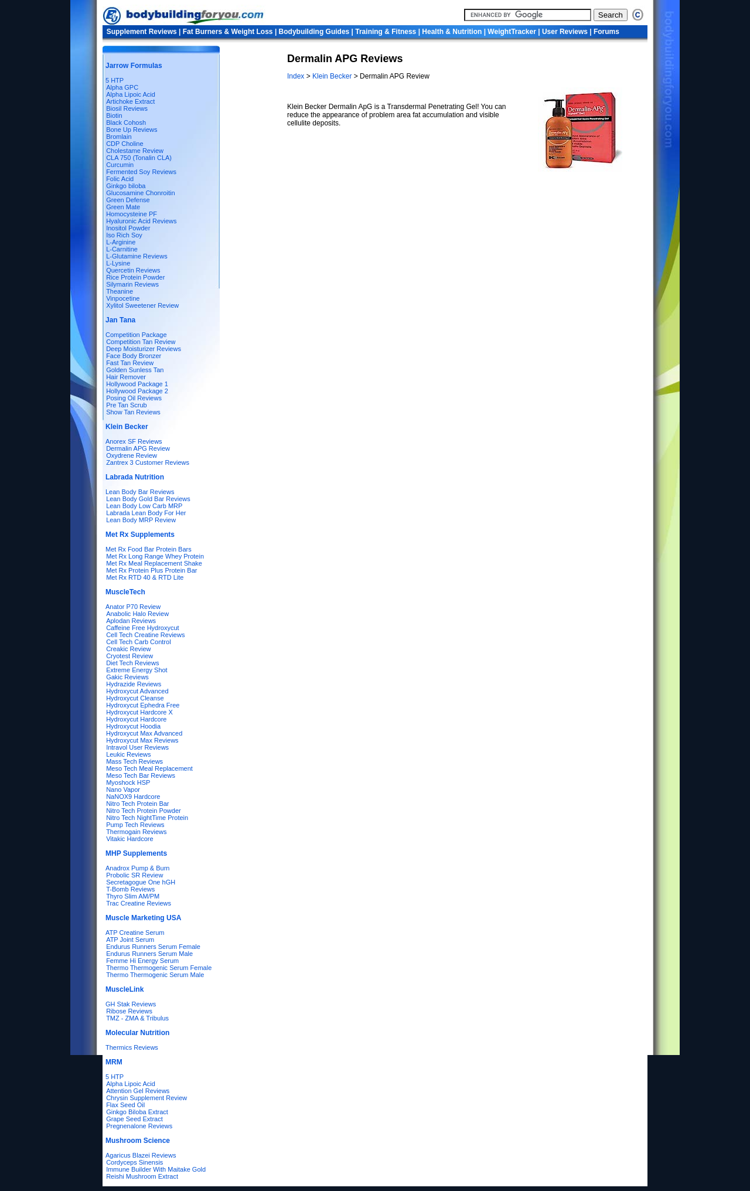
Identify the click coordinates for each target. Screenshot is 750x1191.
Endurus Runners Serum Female (153, 946)
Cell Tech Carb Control (138, 641)
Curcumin (120, 164)
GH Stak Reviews (130, 1004)
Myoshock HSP (128, 782)
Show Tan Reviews (133, 412)
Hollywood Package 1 (137, 383)
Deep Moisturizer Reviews (143, 348)
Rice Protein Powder (135, 277)
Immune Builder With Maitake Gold (156, 1169)
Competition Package (136, 334)
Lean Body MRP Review (141, 519)
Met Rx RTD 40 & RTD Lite (144, 577)
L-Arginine (120, 242)
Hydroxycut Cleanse (134, 698)
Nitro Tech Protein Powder (143, 810)
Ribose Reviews (129, 1011)
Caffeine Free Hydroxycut (142, 627)
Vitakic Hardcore (130, 838)
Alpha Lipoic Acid (130, 94)
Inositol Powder (128, 228)
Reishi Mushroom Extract (142, 1176)
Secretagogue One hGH (140, 882)
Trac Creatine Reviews (138, 903)
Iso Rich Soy (124, 235)
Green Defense (128, 199)
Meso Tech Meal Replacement (149, 768)
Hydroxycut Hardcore (136, 719)
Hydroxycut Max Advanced (142, 733)
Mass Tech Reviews (134, 761)
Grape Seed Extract (134, 1118)
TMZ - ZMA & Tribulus (137, 1018)
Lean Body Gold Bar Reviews (148, 498)
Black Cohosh (126, 122)
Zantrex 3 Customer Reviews (147, 462)
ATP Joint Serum (130, 939)
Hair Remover (126, 376)
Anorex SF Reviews (133, 441)
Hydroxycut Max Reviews (142, 740)
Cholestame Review (134, 150)
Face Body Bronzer (133, 355)
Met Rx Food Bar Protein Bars (148, 549)
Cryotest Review (129, 655)
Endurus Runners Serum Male (149, 953)
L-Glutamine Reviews (137, 256)
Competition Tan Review (140, 341)
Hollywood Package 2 (137, 390)
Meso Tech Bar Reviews (140, 775)
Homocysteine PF (131, 213)
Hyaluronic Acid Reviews (141, 220)
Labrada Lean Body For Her (146, 512)
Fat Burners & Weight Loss (228, 32)
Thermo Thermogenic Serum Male (155, 974)
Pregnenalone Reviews (139, 1125)
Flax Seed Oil (125, 1104)
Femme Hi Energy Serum (142, 960)
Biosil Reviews (127, 108)
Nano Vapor (123, 789)
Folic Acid (120, 178)
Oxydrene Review (131, 455)
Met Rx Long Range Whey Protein (155, 556)
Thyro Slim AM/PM (132, 896)
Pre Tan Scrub (126, 405)
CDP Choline (124, 143)
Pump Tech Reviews (135, 824)
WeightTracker (512, 32)
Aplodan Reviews (131, 620)
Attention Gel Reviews (137, 1090)
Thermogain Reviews (136, 831)
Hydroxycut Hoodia (133, 726)
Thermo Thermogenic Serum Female (159, 967)
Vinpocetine (122, 298)
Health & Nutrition (452, 32)
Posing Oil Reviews (134, 397)
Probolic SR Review (134, 875)
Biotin (114, 115)
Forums (606, 32)
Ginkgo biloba (125, 185)
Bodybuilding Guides (314, 32)
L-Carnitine (122, 249)
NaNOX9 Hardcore (133, 796)
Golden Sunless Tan (134, 369)
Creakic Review (128, 648)
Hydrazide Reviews (133, 684)
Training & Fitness (385, 32)
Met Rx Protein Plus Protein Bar (151, 570)
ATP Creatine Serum (134, 932)
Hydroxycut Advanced (137, 691)
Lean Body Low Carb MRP (144, 505)
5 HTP (114, 80)
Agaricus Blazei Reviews (140, 1155)
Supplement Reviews (142, 32)
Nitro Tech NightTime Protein (147, 817)
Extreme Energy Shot (137, 669)
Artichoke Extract (130, 101)
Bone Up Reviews (131, 129)
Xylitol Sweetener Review (142, 305)
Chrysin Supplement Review (146, 1097)
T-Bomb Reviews (130, 889)
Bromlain (118, 136)
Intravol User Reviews (137, 747)
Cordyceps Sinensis (134, 1162)
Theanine (119, 291)
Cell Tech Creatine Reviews (145, 634)
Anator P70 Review (133, 606)
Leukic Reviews (128, 754)
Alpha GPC (122, 87)
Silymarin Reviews (132, 284)
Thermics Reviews (131, 1047)
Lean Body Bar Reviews (139, 491)
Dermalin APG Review (138, 448)
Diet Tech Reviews (132, 662)
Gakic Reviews (127, 676)
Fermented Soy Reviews (141, 171)
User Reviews (565, 32)
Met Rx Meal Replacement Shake (154, 563)
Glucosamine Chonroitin (140, 192)
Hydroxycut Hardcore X (139, 712)
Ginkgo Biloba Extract (137, 1111)
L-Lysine (118, 263)
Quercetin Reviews (133, 270)
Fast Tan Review (130, 362)
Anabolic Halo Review (137, 613)
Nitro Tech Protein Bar (137, 803)
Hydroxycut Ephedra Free (142, 705)
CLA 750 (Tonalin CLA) (139, 157)
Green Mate (123, 206)
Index (296, 76)
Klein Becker (332, 76)
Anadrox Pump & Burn (137, 868)
